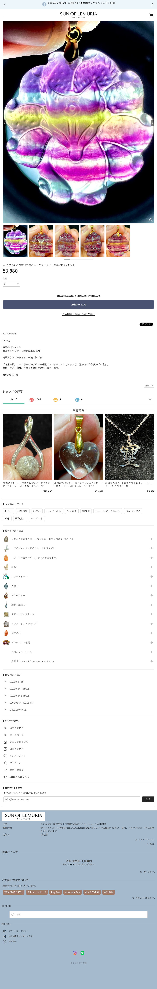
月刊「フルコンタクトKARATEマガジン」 (33, 661)
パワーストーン (19, 576)
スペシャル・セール (21, 652)
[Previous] (4, 123)
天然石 (14, 586)
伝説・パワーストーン (22, 614)
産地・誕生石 (18, 605)
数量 (5, 278)
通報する (149, 385)
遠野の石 (16, 633)
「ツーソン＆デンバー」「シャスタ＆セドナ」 (35, 557)
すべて (13, 399)
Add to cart (78, 304)
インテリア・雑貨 (20, 642)
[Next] (152, 123)
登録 (148, 799)
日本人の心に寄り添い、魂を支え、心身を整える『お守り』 (42, 539)
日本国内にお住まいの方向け (78, 314)
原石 (13, 567)
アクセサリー (18, 595)
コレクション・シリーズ (24, 623)
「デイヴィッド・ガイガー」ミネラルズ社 (33, 548)
